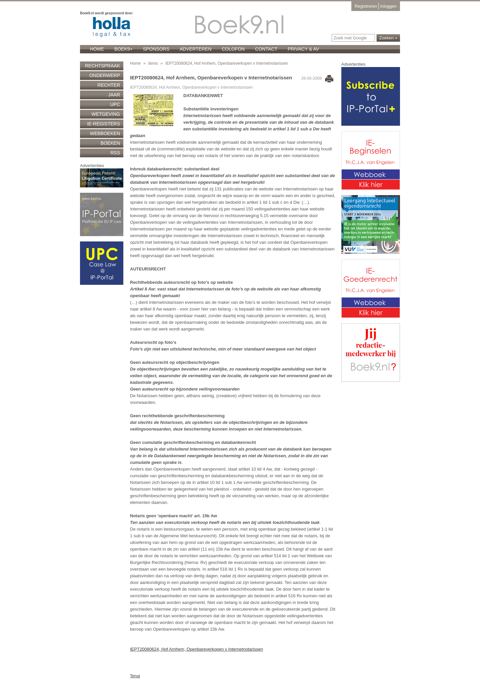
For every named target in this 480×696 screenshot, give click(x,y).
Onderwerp (104, 75)
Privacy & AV (303, 49)
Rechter (108, 85)
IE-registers (103, 123)
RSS (115, 152)
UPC (115, 104)
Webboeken (105, 133)
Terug (135, 676)
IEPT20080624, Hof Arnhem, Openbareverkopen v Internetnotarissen (196, 649)
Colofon (233, 49)
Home (97, 49)
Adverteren (195, 49)
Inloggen (388, 6)
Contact (266, 49)
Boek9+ (123, 49)
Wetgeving (105, 114)
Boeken (110, 143)
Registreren (366, 6)
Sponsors (156, 49)
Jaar (114, 94)
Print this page (329, 78)
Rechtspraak (102, 65)
